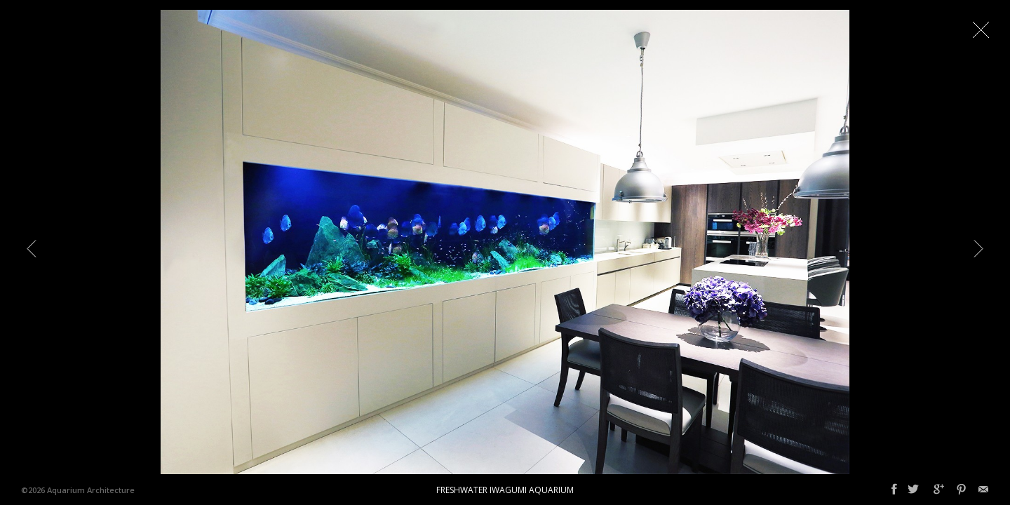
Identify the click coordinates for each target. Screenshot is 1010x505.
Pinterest (961, 489)
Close (980, 29)
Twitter (913, 489)
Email (983, 489)
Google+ (939, 489)
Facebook (894, 489)
